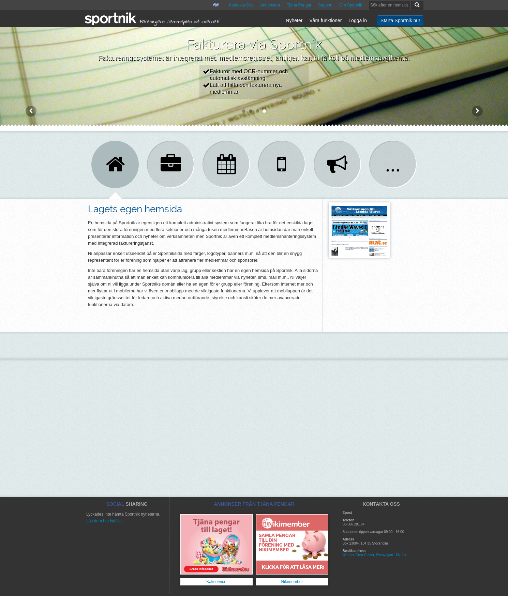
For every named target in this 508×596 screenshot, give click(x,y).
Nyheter (294, 20)
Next (477, 111)
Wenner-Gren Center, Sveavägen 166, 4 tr (375, 555)
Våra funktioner (325, 20)
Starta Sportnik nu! (400, 20)
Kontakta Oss (241, 5)
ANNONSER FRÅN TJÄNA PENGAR (254, 504)
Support (325, 5)
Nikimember (292, 581)
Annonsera (270, 5)
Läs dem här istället (104, 521)
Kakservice (216, 581)
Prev (31, 111)
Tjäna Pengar (299, 5)
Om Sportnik (350, 5)
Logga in (357, 20)
